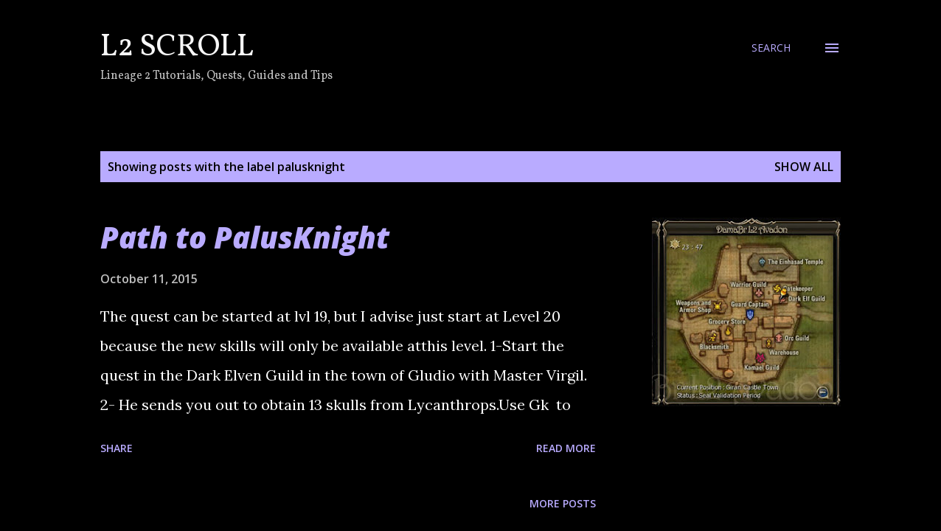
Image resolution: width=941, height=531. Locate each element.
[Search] (771, 47)
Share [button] (116, 448)
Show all (803, 167)
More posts (562, 503)
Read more (566, 448)
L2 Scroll (177, 47)
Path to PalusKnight (244, 237)
